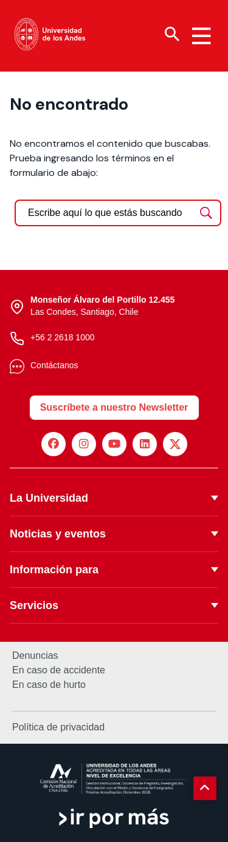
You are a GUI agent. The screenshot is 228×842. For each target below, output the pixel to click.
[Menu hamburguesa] (201, 36)
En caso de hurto (49, 685)
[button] (204, 788)
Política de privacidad (58, 727)
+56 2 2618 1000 (62, 337)
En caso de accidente (58, 670)
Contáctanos (54, 365)
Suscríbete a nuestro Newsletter (114, 407)
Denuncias (35, 656)
